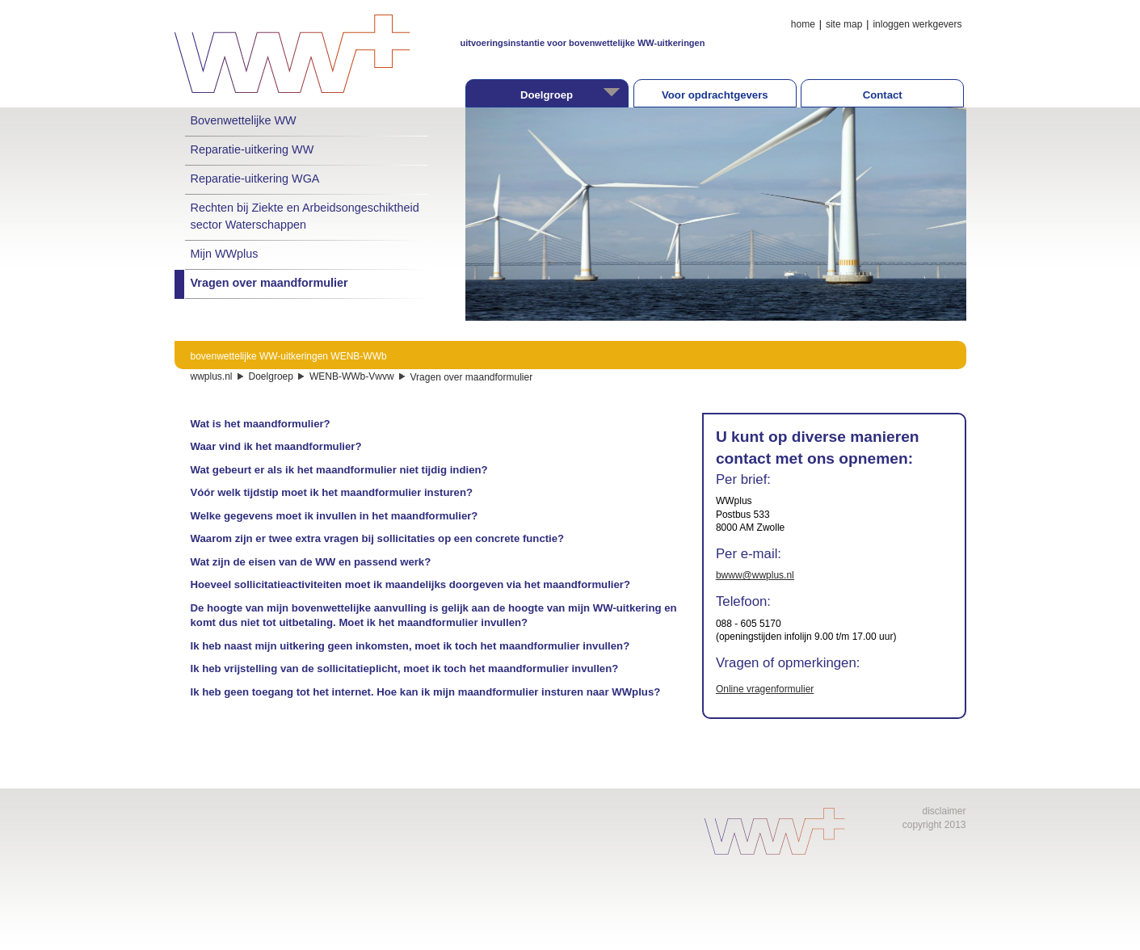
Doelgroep (271, 376)
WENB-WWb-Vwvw (351, 376)
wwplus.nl (212, 376)
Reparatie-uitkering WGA (255, 178)
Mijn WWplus (225, 253)
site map (844, 24)
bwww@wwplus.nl (755, 575)
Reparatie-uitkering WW (252, 149)
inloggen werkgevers (917, 24)
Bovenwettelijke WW (244, 120)
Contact (882, 95)
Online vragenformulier (765, 689)
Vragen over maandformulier (269, 282)
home (803, 24)
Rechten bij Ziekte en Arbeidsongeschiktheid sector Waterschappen (305, 215)
